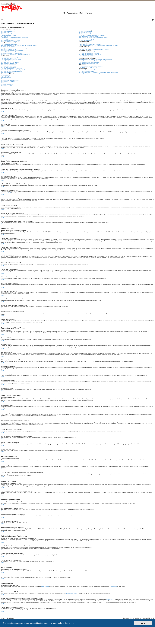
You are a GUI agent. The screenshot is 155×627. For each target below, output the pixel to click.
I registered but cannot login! (8, 35)
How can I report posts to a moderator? (11, 68)
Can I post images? (6, 79)
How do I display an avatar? (8, 52)
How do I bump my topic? (7, 72)
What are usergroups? (85, 33)
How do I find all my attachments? (88, 67)
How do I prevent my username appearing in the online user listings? (19, 45)
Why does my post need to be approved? (12, 71)
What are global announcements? (10, 80)
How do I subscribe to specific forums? (89, 62)
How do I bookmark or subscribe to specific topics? (92, 61)
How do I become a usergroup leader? (89, 36)
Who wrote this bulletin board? (87, 70)
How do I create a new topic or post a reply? (12, 57)
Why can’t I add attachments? (9, 66)
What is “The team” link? (85, 40)
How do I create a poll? (7, 61)
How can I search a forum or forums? (88, 52)
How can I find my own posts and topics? (89, 57)
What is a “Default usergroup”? (87, 39)
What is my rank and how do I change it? (11, 53)
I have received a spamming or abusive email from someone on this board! (98, 45)
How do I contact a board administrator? (89, 73)
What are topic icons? (6, 85)
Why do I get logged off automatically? (11, 40)
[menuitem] (2, 20)
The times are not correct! (7, 46)
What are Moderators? (85, 32)
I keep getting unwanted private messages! (90, 44)
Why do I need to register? (8, 31)
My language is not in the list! (8, 49)
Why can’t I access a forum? (8, 64)
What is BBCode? (5, 75)
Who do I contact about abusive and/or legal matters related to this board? (98, 72)
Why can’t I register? (6, 33)
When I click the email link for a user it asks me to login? (15, 54)
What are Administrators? (85, 31)
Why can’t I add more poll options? (10, 62)
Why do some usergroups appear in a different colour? (93, 37)
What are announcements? (8, 81)
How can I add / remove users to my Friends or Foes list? (94, 49)
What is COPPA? (5, 32)
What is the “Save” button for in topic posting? (13, 70)
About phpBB (113, 586)
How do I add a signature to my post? (11, 59)
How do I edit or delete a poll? (9, 63)
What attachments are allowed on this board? (91, 66)
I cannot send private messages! (87, 42)
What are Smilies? (6, 77)
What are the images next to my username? (12, 50)
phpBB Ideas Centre (71, 593)
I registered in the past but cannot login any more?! (14, 37)
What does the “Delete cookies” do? (10, 41)
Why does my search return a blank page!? (90, 54)
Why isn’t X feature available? (87, 71)
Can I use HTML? (5, 76)
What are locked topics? (7, 84)
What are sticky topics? (7, 82)
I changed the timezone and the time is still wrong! (14, 48)
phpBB (9, 193)
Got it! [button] (143, 623)
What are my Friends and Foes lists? (88, 48)
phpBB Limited (45, 586)
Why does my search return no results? (89, 53)
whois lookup (109, 599)
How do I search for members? (87, 55)
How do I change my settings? (9, 44)
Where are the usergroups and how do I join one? (92, 35)
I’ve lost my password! (7, 39)
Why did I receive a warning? (8, 67)
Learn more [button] (69, 623)
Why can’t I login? (5, 36)
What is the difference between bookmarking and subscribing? (95, 59)
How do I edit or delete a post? (9, 58)
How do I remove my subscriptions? (88, 63)
